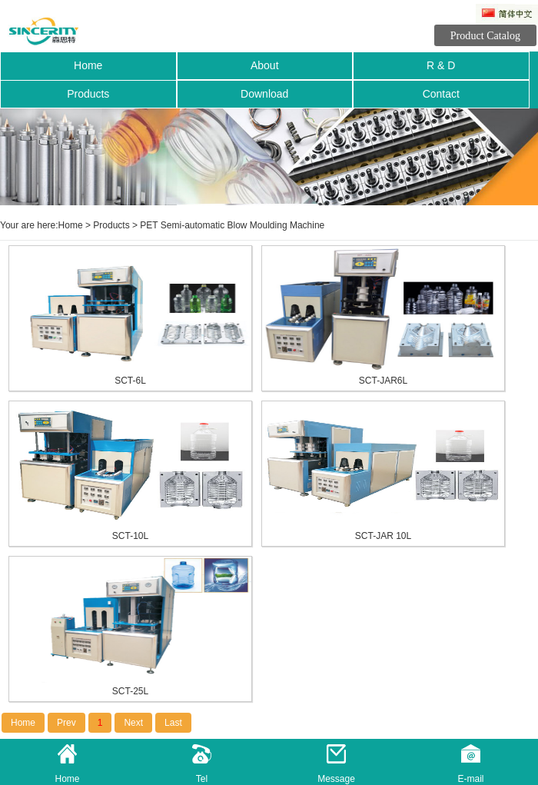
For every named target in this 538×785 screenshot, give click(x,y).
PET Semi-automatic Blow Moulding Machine (232, 225)
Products (88, 94)
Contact (441, 94)
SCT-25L (130, 691)
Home (88, 65)
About (265, 65)
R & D (441, 65)
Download (264, 94)
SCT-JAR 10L (383, 536)
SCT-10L (130, 536)
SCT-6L (130, 380)
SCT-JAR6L (383, 380)
